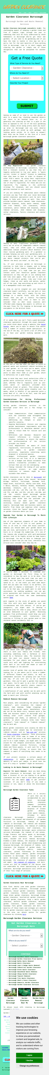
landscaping (8, 759)
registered (21, 183)
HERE (11, 597)
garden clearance (19, 136)
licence (7, 780)
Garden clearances (11, 477)
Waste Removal (7, 1049)
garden (34, 30)
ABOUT (30, 12)
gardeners (34, 243)
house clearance (13, 734)
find (10, 886)
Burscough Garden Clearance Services (23, 918)
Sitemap (5, 1047)
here (24, 914)
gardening (31, 39)
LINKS (24, 12)
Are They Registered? (13, 166)
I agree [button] (29, 1055)
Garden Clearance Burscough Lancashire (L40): (23, 28)
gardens (7, 130)
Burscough (38, 477)
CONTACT (35, 12)
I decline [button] (29, 1060)
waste (34, 172)
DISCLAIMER (43, 12)
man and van (32, 732)
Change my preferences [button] (29, 1066)
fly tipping (20, 185)
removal (17, 258)
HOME (20, 12)
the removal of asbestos (24, 862)
